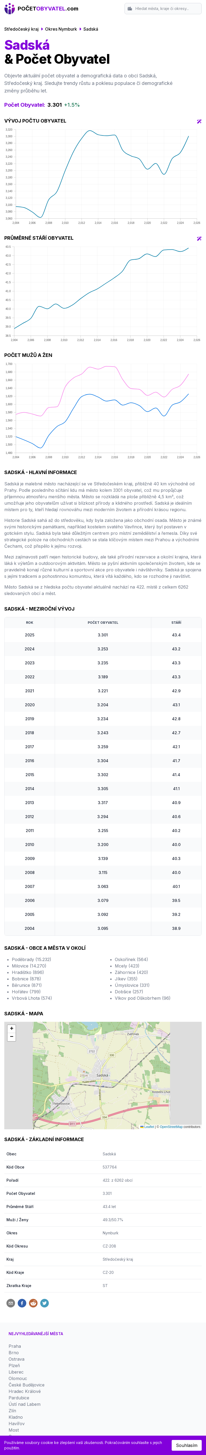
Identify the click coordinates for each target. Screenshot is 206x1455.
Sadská (90, 29)
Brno (14, 1352)
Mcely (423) (127, 966)
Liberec (16, 1372)
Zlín (12, 1410)
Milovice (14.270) (29, 966)
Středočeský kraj (21, 29)
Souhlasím (186, 1445)
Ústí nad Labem (25, 1404)
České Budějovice (27, 1385)
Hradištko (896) (28, 972)
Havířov (17, 1423)
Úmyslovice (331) (132, 985)
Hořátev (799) (26, 991)
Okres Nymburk (61, 29)
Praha (15, 1346)
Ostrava (16, 1359)
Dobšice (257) (129, 991)
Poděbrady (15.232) (31, 959)
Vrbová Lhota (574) (32, 998)
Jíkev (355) (126, 978)
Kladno (16, 1417)
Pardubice (19, 1397)
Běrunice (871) (27, 985)
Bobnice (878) (26, 978)
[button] (12, 1029)
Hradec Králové (25, 1391)
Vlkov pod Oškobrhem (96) (143, 998)
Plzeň (14, 1365)
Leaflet (147, 1127)
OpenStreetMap (171, 1127)
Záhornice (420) (131, 972)
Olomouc (18, 1378)
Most (14, 1430)
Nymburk (111, 1233)
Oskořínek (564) (131, 959)
